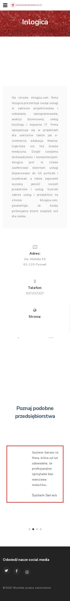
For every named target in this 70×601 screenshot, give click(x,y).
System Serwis (44, 496)
